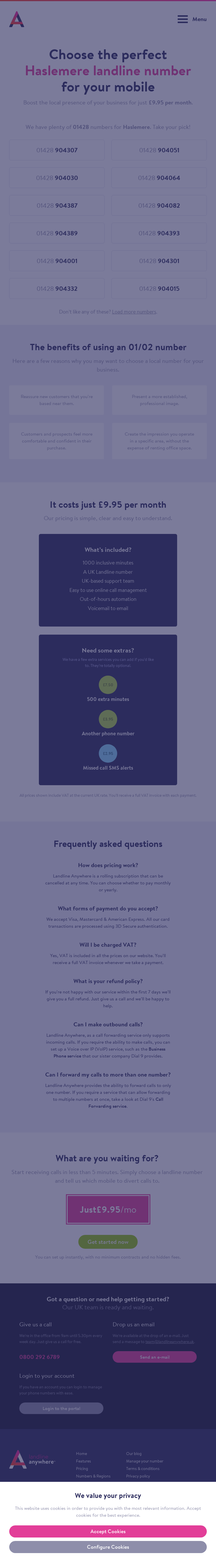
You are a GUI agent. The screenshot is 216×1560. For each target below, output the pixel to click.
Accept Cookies (108, 1531)
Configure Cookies (108, 1546)
